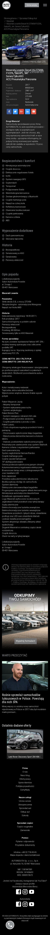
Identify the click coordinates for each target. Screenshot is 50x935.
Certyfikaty (25, 790)
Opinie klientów (25, 782)
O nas (25, 772)
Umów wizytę (32, 5)
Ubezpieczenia (25, 804)
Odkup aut (25, 812)
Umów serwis (25, 801)
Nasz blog (25, 775)
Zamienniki (25, 830)
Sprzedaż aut (25, 808)
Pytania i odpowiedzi (25, 841)
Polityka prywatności (25, 786)
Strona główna (10, 18)
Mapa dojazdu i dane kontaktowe (25, 855)
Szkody (25, 815)
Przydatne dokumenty (25, 845)
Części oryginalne (25, 826)
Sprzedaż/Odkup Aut (28, 18)
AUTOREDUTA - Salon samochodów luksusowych (6, 5)
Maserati (10, 21)
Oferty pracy (25, 779)
